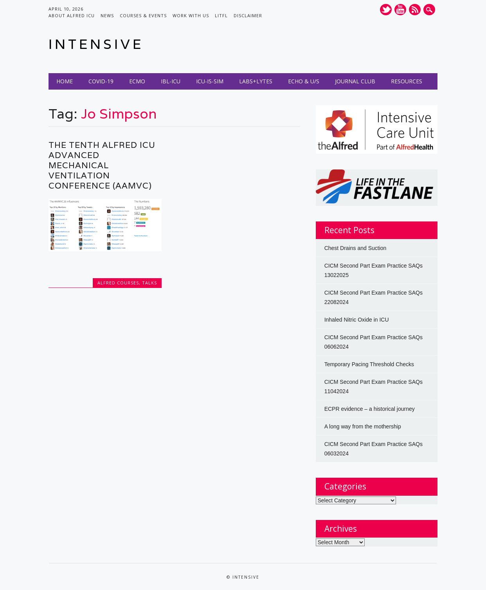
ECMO (137, 81)
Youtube (400, 9)
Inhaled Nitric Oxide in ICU (356, 320)
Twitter (386, 9)
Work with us (191, 15)
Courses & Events (143, 15)
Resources (406, 81)
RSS (415, 9)
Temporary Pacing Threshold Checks (369, 364)
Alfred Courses (118, 283)
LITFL (221, 15)
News (107, 15)
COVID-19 (100, 81)
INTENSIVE (96, 44)
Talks (149, 283)
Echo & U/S (303, 81)
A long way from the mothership (362, 426)
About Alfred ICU (72, 15)
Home (64, 81)
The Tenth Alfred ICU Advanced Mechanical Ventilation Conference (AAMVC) (102, 165)
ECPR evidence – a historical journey (369, 409)
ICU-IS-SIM (209, 81)
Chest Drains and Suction (355, 248)
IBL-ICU (170, 81)
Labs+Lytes (255, 81)
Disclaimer (248, 15)
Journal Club (355, 81)
